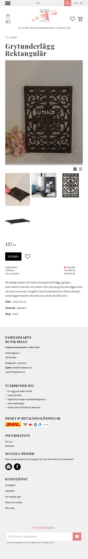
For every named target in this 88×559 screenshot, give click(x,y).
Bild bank (9, 446)
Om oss (8, 441)
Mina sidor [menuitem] (10, 508)
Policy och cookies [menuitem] (13, 502)
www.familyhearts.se (15, 372)
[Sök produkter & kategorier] (48, 3)
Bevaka (13, 257)
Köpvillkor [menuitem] (10, 491)
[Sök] (67, 3)
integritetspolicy (48, 543)
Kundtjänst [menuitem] (10, 485)
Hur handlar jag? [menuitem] (13, 496)
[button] (8, 4)
